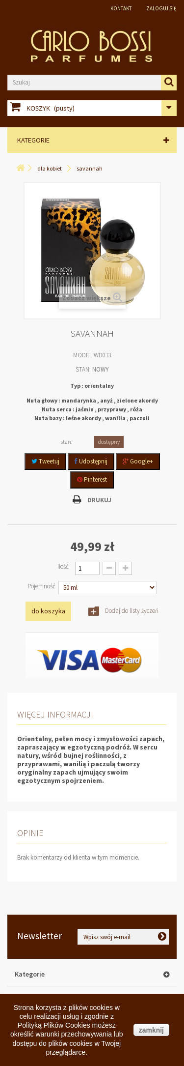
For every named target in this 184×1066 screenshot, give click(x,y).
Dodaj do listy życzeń (131, 610)
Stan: (83, 369)
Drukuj (99, 500)
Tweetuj (45, 461)
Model (82, 355)
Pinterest (92, 479)
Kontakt (120, 8)
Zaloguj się (161, 8)
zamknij (151, 1030)
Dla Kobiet (49, 168)
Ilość (63, 566)
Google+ (138, 461)
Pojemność (42, 586)
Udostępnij (91, 461)
